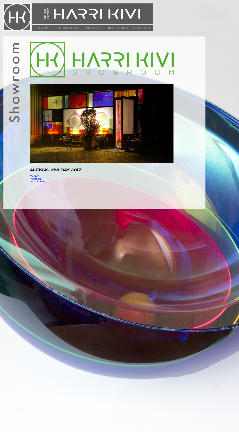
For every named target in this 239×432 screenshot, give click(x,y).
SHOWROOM (68, 28)
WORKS (92, 28)
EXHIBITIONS (116, 28)
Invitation (37, 181)
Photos (36, 178)
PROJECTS (141, 28)
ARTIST (44, 28)
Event (34, 176)
